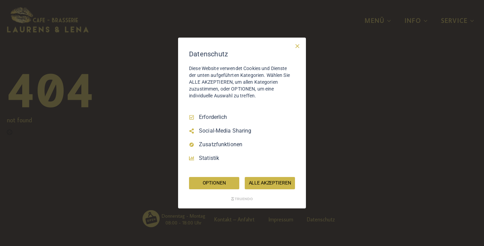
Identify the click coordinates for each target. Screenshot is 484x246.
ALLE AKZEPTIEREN (270, 183)
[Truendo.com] (242, 199)
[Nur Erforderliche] (297, 46)
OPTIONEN (214, 183)
